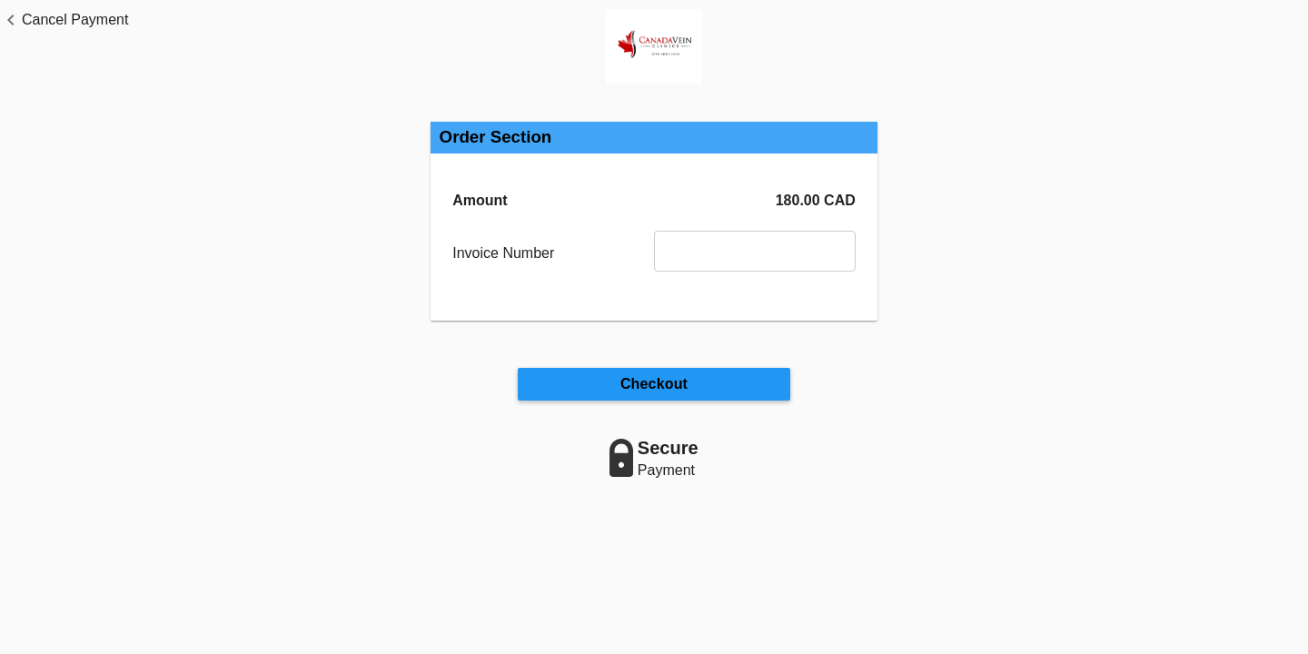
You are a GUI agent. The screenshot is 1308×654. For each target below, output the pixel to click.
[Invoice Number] (755, 251)
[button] (64, 20)
